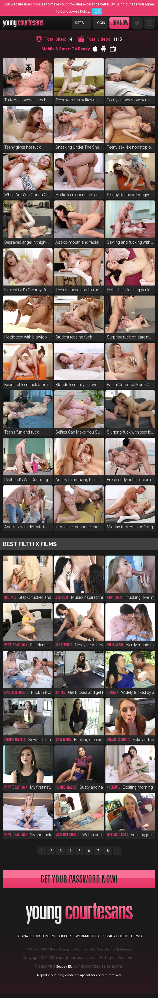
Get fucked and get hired (78, 692)
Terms (136, 941)
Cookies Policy (77, 11)
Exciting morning (130, 787)
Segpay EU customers (36, 941)
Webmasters (87, 941)
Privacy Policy (114, 941)
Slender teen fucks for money (27, 644)
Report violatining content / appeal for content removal (79, 979)
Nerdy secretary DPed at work (78, 644)
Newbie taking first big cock (27, 739)
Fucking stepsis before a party (78, 739)
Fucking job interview (130, 834)
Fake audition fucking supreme (130, 739)
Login (100, 23)
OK (97, 11)
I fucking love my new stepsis (130, 597)
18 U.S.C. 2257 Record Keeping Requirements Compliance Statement (79, 953)
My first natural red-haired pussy (27, 787)
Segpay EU (64, 971)
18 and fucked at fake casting (27, 834)
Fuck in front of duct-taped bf (27, 692)
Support (65, 941)
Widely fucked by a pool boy (130, 692)
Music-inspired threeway (78, 597)
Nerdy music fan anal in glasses (130, 644)
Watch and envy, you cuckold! (78, 834)
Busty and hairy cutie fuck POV (78, 787)
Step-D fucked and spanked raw (27, 597)
